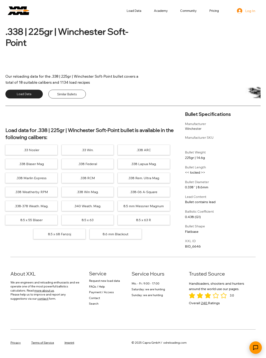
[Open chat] (255, 347)
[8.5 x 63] (87, 220)
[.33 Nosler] (31, 150)
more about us (44, 290)
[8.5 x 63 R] (143, 220)
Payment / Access (101, 292)
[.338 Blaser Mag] (31, 164)
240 (204, 303)
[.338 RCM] (87, 178)
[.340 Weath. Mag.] (87, 206)
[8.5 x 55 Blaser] (31, 220)
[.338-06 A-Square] (143, 192)
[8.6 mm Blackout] (115, 234)
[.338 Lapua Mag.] (143, 164)
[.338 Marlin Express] (31, 178)
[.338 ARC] (143, 150)
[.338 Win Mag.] (87, 192)
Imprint (69, 343)
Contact (94, 298)
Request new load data (104, 281)
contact (43, 298)
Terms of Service (42, 343)
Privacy (15, 343)
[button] (134, 10)
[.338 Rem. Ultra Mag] (143, 178)
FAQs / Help (97, 286)
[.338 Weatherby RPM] (31, 192)
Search (94, 303)
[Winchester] (199, 128)
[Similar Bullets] (67, 94)
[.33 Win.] (87, 150)
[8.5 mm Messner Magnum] (143, 206)
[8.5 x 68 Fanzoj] (59, 234)
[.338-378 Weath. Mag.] (31, 206)
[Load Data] (24, 94)
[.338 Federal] (87, 164)
